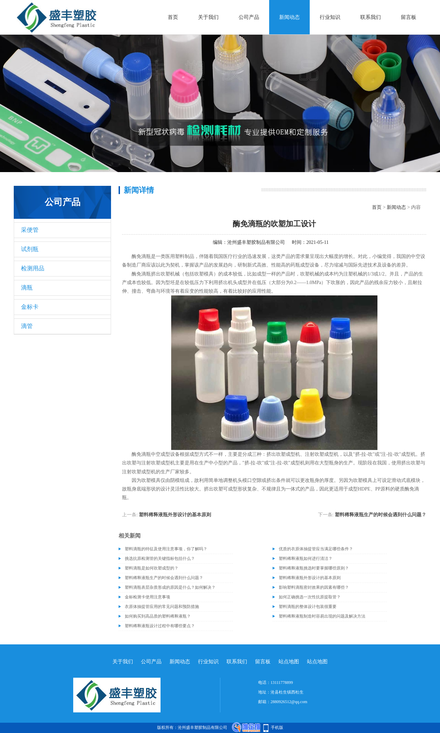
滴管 (27, 326)
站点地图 (288, 661)
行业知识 (330, 17)
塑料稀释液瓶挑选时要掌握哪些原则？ (314, 568)
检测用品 (32, 268)
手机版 (277, 727)
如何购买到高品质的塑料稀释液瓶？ (158, 616)
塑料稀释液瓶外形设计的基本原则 (175, 514)
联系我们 (370, 17)
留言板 (408, 17)
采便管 (29, 230)
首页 (173, 17)
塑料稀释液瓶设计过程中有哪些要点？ (160, 625)
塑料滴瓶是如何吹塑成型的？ (151, 568)
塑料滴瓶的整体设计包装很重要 (308, 606)
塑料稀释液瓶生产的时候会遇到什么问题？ (380, 514)
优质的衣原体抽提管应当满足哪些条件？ (316, 548)
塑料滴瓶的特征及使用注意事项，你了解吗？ (166, 548)
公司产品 (249, 17)
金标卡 (29, 307)
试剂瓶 (29, 249)
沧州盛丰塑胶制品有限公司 (256, 242)
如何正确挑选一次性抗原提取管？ (310, 597)
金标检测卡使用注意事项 (147, 597)
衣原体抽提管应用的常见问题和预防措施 (162, 606)
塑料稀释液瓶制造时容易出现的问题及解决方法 (322, 616)
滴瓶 (27, 287)
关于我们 (208, 17)
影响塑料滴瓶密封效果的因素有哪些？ (314, 587)
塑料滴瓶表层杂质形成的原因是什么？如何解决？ (170, 587)
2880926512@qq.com (289, 701)
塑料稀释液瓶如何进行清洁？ (305, 558)
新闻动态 (289, 17)
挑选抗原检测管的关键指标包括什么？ (160, 558)
